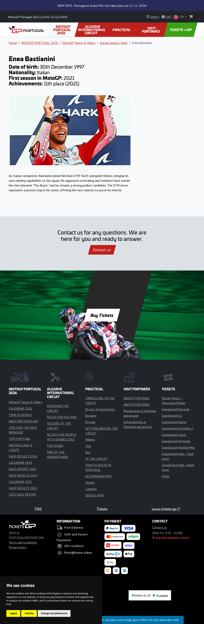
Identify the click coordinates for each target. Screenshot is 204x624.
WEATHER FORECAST (23, 421)
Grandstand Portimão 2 (177, 428)
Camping (91, 489)
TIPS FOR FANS (19, 439)
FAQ (38, 508)
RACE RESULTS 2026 (23, 456)
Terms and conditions (23, 542)
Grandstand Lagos (174, 435)
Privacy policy (17, 547)
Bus (87, 452)
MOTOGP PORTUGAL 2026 (62, 29)
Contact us (102, 249)
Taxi (88, 446)
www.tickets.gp (166, 508)
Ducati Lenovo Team (114, 43)
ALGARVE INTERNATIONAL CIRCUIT (92, 29)
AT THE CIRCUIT (96, 459)
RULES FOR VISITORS (62, 417)
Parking (90, 439)
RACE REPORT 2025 (22, 469)
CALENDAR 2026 (20, 408)
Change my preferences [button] (54, 613)
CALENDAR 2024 (20, 463)
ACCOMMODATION (98, 476)
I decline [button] (29, 613)
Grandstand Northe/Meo (178, 447)
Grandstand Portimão (176, 441)
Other (166, 476)
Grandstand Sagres (174, 422)
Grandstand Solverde (176, 409)
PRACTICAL (121, 29)
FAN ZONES (55, 446)
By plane (91, 416)
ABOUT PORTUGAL (137, 398)
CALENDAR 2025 (20, 482)
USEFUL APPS (94, 495)
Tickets (102, 508)
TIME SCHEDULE (20, 415)
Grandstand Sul (172, 416)
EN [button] (179, 17)
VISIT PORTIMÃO (150, 30)
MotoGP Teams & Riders (78, 43)
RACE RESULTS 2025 (23, 488)
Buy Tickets (102, 315)
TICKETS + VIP (180, 29)
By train (90, 422)
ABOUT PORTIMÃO (137, 404)
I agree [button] (13, 613)
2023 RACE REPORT (23, 494)
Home (13, 43)
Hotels (90, 482)
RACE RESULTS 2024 (23, 475)
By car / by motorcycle (100, 409)
